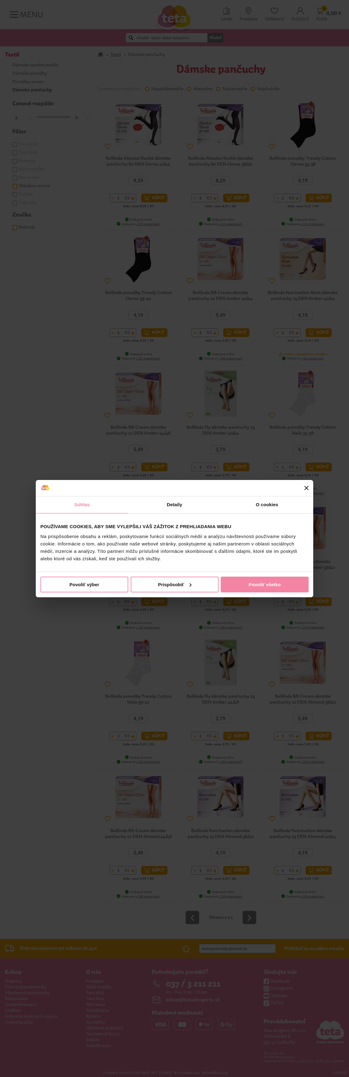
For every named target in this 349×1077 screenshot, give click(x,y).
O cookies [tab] (267, 504)
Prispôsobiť (174, 584)
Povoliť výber (84, 584)
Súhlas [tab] (82, 504)
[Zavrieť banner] (306, 488)
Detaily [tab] (174, 504)
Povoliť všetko (265, 584)
